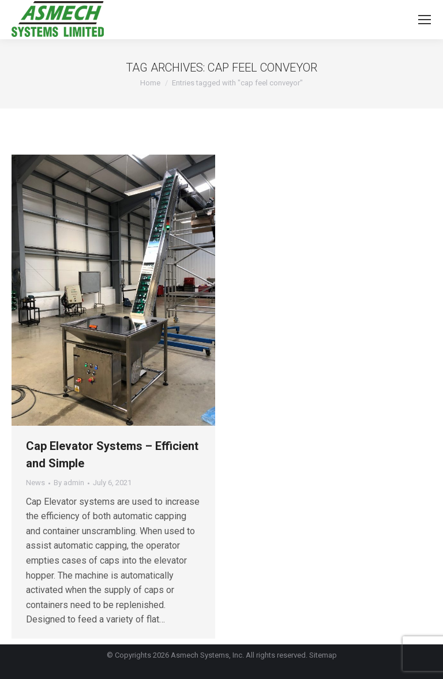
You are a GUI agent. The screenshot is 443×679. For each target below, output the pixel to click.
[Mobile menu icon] (424, 20)
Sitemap (323, 655)
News (35, 482)
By (69, 482)
